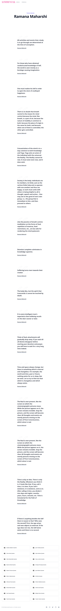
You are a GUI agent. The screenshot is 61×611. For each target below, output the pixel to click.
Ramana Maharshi (21, 48)
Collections (24, 2)
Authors (18, 2)
